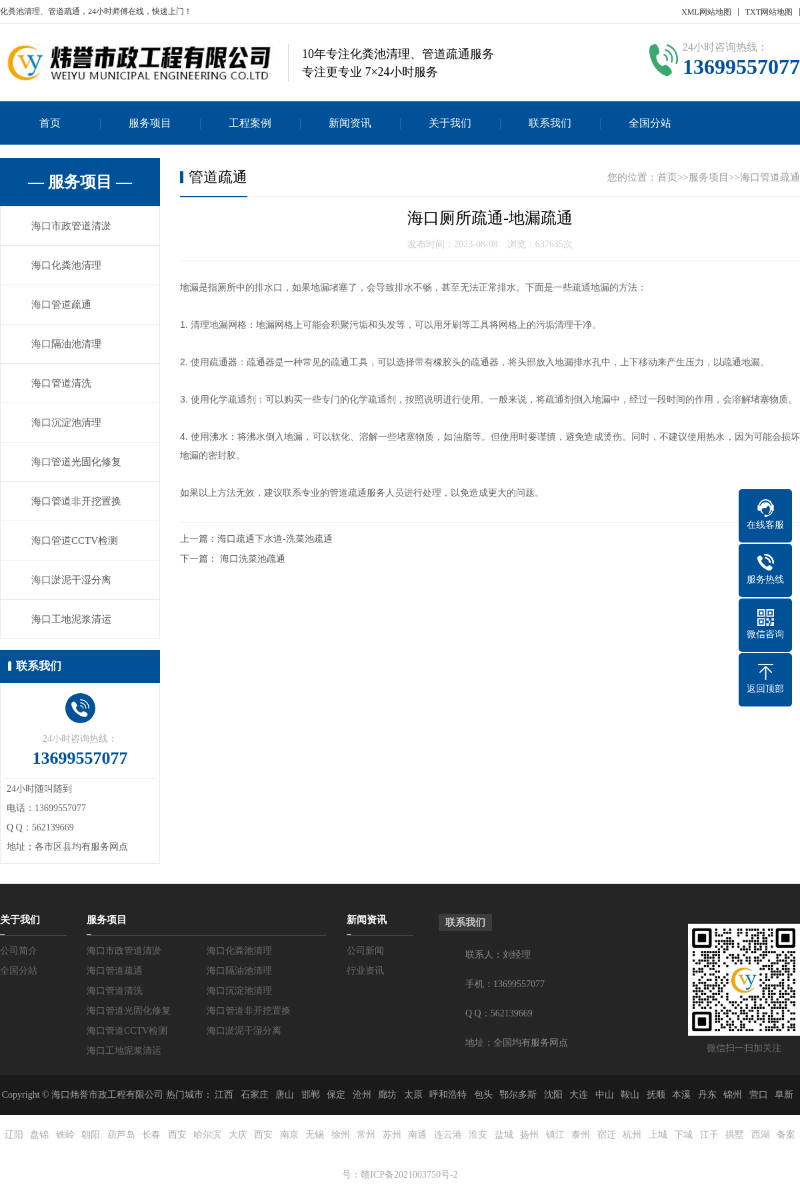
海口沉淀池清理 (66, 422)
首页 (50, 123)
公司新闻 (365, 951)
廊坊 (387, 1095)
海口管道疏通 (61, 304)
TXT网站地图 (769, 12)
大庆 (238, 1135)
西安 (177, 1135)
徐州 (340, 1135)
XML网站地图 (706, 12)
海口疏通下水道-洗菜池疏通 (275, 539)
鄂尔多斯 (518, 1095)
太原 (413, 1095)
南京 (289, 1135)
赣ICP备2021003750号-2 (409, 1175)
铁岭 (65, 1135)
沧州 (362, 1095)
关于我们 (450, 123)
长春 (151, 1135)
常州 (366, 1135)
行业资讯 (365, 971)
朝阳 (90, 1135)
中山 (604, 1095)
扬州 (529, 1135)
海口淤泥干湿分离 (71, 580)
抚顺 (656, 1095)
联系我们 (550, 123)
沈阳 (553, 1095)
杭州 (632, 1135)
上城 (658, 1135)
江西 (224, 1095)
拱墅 (734, 1135)
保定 (336, 1095)
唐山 (284, 1095)
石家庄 (255, 1095)
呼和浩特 (448, 1095)
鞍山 (630, 1095)
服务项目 (150, 123)
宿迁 (606, 1135)
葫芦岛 (121, 1135)
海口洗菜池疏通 (252, 559)
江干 (709, 1135)
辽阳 (14, 1135)
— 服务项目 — (80, 182)
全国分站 (650, 123)
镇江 (555, 1135)
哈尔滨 (207, 1135)
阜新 (784, 1095)
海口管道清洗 (61, 383)
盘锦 (39, 1135)
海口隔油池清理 (66, 344)
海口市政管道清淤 (71, 226)
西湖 (760, 1135)
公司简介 (18, 951)
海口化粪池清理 (66, 265)
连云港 (448, 1135)
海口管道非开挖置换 (76, 501)
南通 (417, 1135)
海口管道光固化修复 (76, 462)
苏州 (392, 1135)
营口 (758, 1095)
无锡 (314, 1135)
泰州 (580, 1135)
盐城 (504, 1135)
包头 (483, 1095)
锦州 (732, 1095)
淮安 (478, 1135)
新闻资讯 (350, 123)
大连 (578, 1095)
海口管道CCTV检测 (74, 540)
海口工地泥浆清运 (71, 619)
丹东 (707, 1095)
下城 (683, 1135)
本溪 (681, 1095)
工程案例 (250, 123)
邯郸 (310, 1095)
